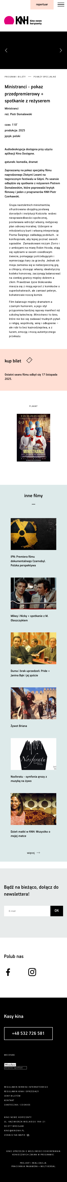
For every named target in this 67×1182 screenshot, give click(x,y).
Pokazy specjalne (45, 77)
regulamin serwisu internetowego (26, 1087)
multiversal (48, 1166)
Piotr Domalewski (21, 114)
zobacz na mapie (15, 1135)
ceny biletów (12, 1096)
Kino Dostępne (25, 153)
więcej (31, 853)
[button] (60, 50)
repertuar (42, 4)
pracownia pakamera (24, 1166)
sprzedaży (32, 1091)
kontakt (9, 1100)
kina (21, 1091)
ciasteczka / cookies (17, 1105)
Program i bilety (15, 77)
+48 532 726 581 (28, 1033)
